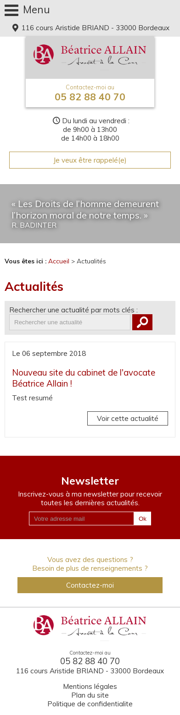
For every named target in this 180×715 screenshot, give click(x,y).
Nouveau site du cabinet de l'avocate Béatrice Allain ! (83, 378)
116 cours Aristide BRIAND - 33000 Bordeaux (94, 27)
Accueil (58, 261)
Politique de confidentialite (90, 703)
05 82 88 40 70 (90, 93)
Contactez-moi (90, 585)
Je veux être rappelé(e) (90, 160)
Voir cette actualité (127, 418)
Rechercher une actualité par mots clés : (73, 310)
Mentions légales (90, 686)
